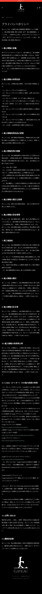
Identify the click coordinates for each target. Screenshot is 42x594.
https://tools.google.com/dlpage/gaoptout (13, 459)
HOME (3, 17)
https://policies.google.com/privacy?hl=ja (13, 440)
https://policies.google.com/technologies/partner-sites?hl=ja (18, 435)
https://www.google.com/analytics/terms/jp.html (15, 427)
